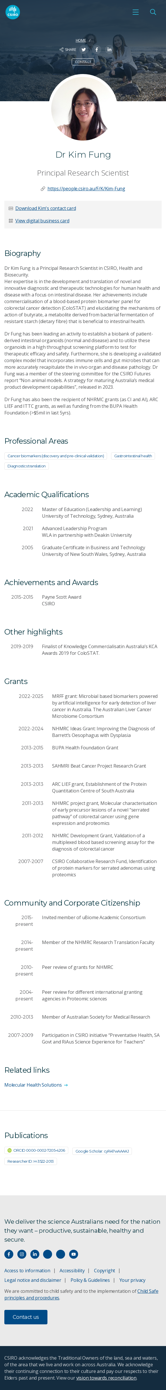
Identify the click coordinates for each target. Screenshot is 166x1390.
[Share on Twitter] (83, 49)
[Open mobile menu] (135, 12)
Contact (83, 62)
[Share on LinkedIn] (109, 49)
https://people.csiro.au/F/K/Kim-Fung (86, 188)
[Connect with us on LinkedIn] (34, 1254)
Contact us (26, 1317)
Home (81, 40)
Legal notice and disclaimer (32, 1280)
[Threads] (60, 1254)
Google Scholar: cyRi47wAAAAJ (102, 1151)
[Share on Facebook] (96, 49)
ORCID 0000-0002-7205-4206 (36, 1150)
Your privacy (132, 1280)
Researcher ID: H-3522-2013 (31, 1161)
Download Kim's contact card (45, 208)
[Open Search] (153, 12)
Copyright (104, 1270)
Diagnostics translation (27, 466)
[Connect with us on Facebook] (8, 1254)
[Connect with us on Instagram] (21, 1254)
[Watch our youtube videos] (73, 1254)
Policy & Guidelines (90, 1280)
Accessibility (72, 1270)
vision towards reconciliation (106, 1378)
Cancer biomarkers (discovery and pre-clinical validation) (56, 455)
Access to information (27, 1270)
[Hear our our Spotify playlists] (47, 1254)
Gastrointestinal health (133, 455)
